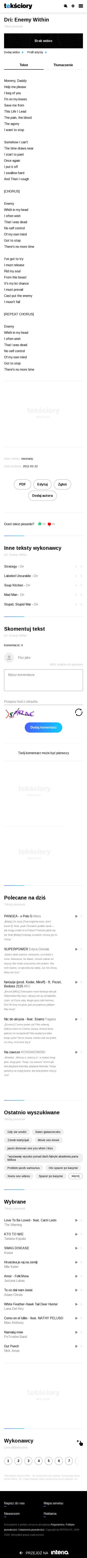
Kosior (8, 1253)
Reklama (50, 1513)
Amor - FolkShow (16, 1276)
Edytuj (42, 484)
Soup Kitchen (13, 585)
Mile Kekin (11, 1266)
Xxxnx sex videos (19, 1176)
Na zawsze (12, 1052)
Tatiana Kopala (15, 1238)
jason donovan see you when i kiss (30, 1148)
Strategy (10, 566)
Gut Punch (11, 1346)
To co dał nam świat (18, 1290)
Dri (22, 566)
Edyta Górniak (39, 949)
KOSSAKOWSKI (33, 1052)
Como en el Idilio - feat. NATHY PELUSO (33, 1318)
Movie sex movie (48, 1140)
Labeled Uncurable (17, 576)
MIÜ (27, 986)
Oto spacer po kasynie (63, 1168)
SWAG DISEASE (16, 1248)
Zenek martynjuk (18, 1140)
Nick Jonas (12, 1350)
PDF (22, 484)
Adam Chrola (13, 1295)
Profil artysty (37, 52)
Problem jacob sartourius (24, 1168)
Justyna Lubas (14, 1280)
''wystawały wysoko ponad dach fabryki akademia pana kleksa (43, 1158)
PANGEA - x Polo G (18, 916)
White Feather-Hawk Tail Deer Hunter (31, 1304)
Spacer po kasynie (51, 1176)
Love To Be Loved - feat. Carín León (30, 1220)
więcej (75, 1176)
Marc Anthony (14, 1322)
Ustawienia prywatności (31, 1529)
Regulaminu (57, 1524)
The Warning (13, 1224)
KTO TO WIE (14, 1234)
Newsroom (12, 1513)
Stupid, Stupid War (17, 604)
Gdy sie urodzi (17, 1132)
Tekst (24, 65)
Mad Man (10, 594)
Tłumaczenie (63, 65)
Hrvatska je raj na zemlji (21, 1262)
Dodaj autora (42, 495)
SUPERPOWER (16, 949)
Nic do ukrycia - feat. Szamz (24, 1019)
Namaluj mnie (13, 1332)
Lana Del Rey (14, 1308)
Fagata (50, 1019)
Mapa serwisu (53, 1503)
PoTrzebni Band (15, 1336)
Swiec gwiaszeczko (47, 1132)
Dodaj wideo (14, 52)
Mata (37, 916)
